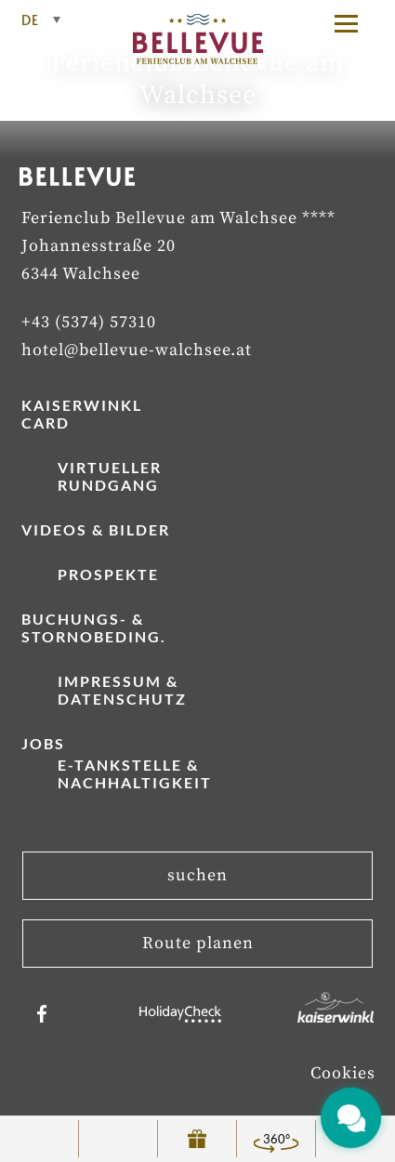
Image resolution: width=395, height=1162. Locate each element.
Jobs (43, 743)
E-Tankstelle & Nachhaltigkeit (135, 773)
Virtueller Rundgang (110, 476)
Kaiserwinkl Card (81, 413)
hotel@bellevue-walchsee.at (136, 350)
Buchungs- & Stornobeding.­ (93, 627)
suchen (197, 875)
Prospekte (108, 574)
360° (276, 1138)
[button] (355, 23)
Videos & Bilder (95, 529)
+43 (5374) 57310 (88, 322)
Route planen (198, 943)
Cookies (342, 1073)
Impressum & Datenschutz (122, 689)
